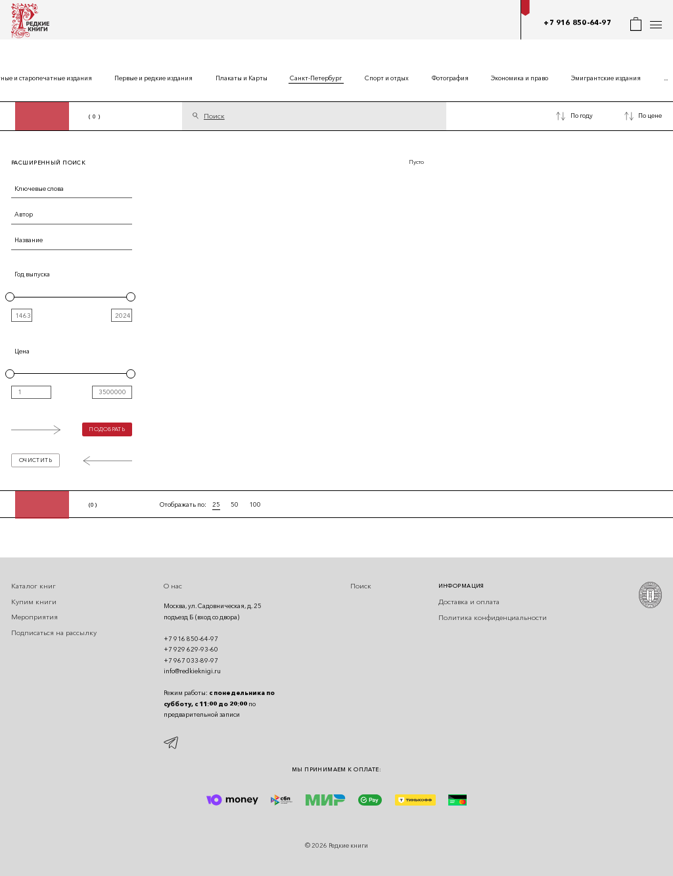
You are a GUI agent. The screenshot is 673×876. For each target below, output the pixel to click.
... (666, 78)
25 (216, 504)
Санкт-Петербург (316, 78)
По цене (650, 115)
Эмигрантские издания (606, 78)
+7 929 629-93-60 (191, 649)
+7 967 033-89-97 (191, 660)
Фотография (450, 78)
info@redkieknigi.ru (192, 671)
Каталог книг (33, 586)
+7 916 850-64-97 (577, 22)
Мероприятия (34, 617)
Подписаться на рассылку (54, 633)
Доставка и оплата (468, 602)
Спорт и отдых (387, 78)
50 (235, 504)
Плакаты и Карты (241, 78)
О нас (173, 586)
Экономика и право (519, 78)
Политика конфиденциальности (492, 617)
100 (255, 504)
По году (581, 115)
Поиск (360, 586)
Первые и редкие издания (153, 78)
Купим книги (34, 602)
